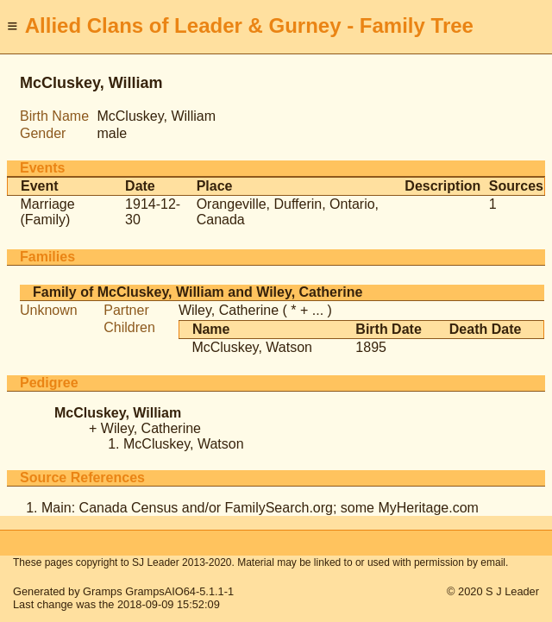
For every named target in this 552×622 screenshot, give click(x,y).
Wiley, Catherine (229, 310)
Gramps (102, 591)
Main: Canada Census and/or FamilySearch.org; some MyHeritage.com (260, 507)
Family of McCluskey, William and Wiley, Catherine (197, 292)
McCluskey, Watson (251, 347)
